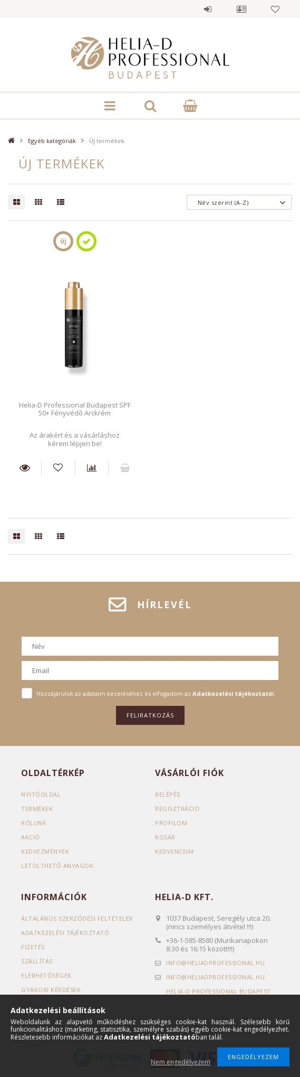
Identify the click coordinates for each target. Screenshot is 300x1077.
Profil (241, 9)
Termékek (37, 809)
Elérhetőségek (46, 975)
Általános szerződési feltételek (77, 918)
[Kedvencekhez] (58, 468)
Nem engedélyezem (180, 1061)
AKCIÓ (30, 837)
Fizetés (33, 947)
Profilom (171, 823)
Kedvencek (275, 9)
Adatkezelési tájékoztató (65, 933)
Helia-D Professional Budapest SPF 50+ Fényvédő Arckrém (75, 409)
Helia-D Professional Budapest (218, 991)
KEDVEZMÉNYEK (45, 851)
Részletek (24, 468)
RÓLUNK (33, 823)
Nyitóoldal (41, 794)
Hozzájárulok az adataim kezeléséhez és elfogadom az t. (156, 693)
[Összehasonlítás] (91, 468)
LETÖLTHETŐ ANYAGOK (57, 866)
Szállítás (37, 961)
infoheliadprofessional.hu (215, 963)
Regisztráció (177, 809)
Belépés (208, 9)
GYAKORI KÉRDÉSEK (51, 990)
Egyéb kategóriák (52, 141)
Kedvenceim (174, 851)
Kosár (165, 837)
